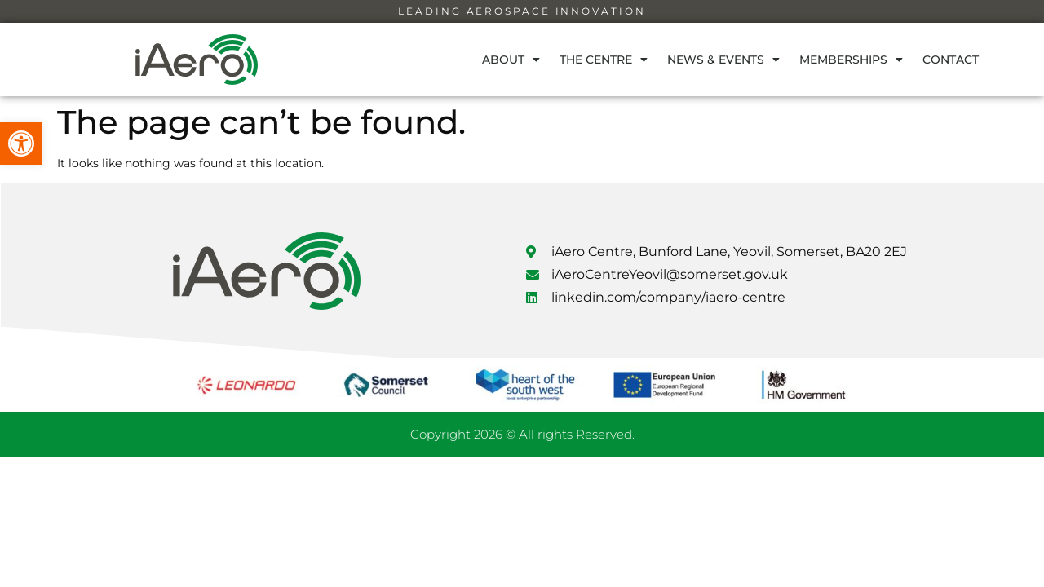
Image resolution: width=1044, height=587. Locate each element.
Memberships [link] (851, 59)
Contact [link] (950, 59)
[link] (21, 143)
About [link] (511, 59)
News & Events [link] (723, 59)
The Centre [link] (604, 59)
